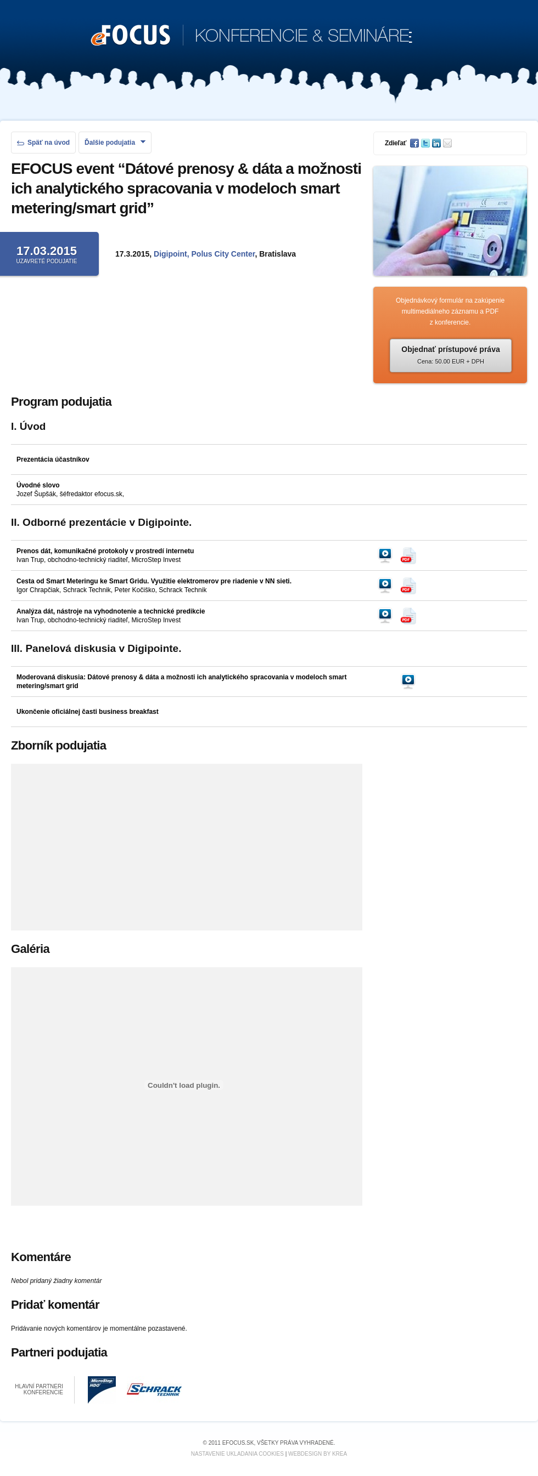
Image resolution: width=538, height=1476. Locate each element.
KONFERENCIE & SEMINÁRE (252, 36)
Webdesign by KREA (317, 1454)
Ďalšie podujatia (115, 142)
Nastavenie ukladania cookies (237, 1454)
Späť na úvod (43, 142)
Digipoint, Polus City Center (204, 253)
